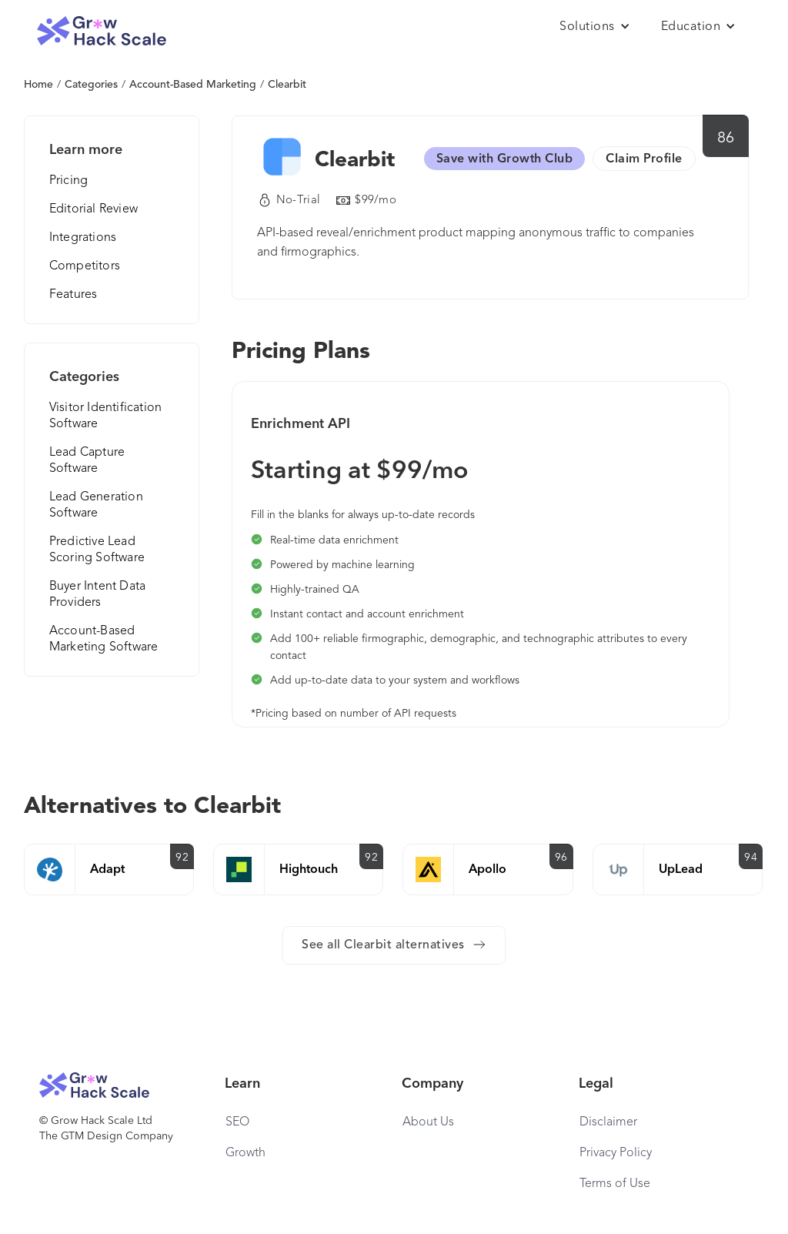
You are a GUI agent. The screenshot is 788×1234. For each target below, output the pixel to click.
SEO (237, 1122)
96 (561, 857)
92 (182, 857)
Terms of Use (614, 1184)
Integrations (82, 238)
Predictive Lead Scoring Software (97, 550)
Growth (245, 1153)
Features (73, 295)
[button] (595, 27)
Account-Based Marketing (192, 84)
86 (726, 138)
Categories (91, 84)
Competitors (84, 266)
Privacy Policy (615, 1153)
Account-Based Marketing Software (104, 639)
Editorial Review (93, 209)
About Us (428, 1122)
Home (38, 84)
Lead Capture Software (87, 460)
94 (750, 857)
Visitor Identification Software (105, 416)
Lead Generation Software (96, 505)
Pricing (68, 181)
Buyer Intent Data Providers (97, 594)
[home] (101, 31)
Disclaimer (608, 1122)
